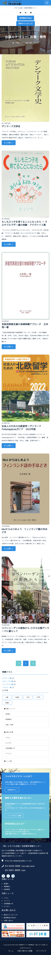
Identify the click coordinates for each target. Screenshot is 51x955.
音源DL (5, 883)
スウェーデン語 (7, 681)
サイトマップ (41, 951)
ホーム (10, 951)
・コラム (7, 737)
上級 (6, 697)
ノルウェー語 (7, 687)
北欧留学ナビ (12, 790)
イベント (6, 901)
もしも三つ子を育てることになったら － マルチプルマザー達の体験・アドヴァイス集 (24, 223)
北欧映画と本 (7, 903)
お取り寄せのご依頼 (24, 951)
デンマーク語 (7, 678)
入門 (27, 697)
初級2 (7, 703)
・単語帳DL (8, 719)
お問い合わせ (7, 920)
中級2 (17, 697)
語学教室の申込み (25, 18)
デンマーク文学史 (11, 126)
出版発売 (6, 889)
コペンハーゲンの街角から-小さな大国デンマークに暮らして (25, 630)
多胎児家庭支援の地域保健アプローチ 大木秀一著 (25, 326)
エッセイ (6, 906)
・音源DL (7, 714)
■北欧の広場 (8, 732)
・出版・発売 (8, 725)
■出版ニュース (9, 708)
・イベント (8, 753)
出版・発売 (29, 43)
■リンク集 (8, 761)
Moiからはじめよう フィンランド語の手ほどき (24, 531)
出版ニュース (19, 43)
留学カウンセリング (26, 23)
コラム (5, 898)
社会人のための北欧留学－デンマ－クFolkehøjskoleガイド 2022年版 (21, 428)
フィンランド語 (7, 684)
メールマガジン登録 (14, 815)
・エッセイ (8, 743)
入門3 (38, 697)
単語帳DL (6, 886)
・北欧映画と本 (9, 748)
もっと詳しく (8, 143)
